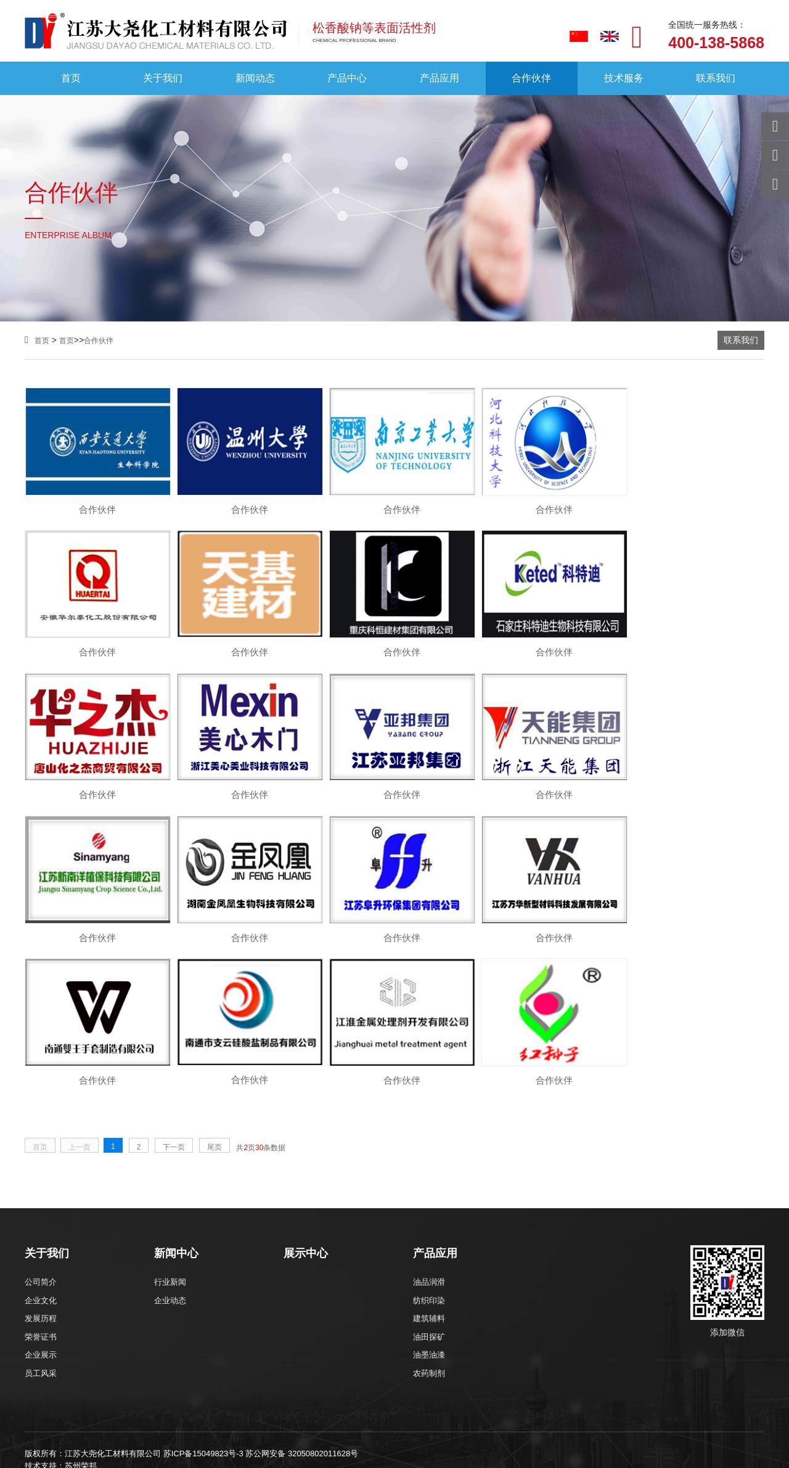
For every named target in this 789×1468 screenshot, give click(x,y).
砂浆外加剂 (193, 1326)
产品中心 (347, 78)
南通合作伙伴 (691, 1421)
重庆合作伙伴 (156, 1421)
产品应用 (439, 78)
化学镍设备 (504, 1377)
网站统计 (17, 1461)
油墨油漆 (429, 1203)
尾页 (214, 996)
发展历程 (41, 1167)
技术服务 (624, 78)
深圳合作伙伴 (254, 1434)
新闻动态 (255, 78)
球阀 (391, 1377)
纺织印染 (429, 1149)
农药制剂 (429, 1222)
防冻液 (228, 1326)
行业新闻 (170, 1130)
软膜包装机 (636, 1377)
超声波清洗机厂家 (333, 1377)
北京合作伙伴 (90, 1421)
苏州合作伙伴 (625, 1421)
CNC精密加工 (259, 1377)
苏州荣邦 (81, 1314)
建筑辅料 (429, 1167)
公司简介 (41, 1130)
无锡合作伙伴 (427, 1421)
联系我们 (715, 78)
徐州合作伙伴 (493, 1421)
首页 (71, 78)
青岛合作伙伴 (56, 1434)
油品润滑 (429, 1130)
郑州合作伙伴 (188, 1434)
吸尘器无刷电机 (571, 1377)
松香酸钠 (155, 1326)
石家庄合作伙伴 (292, 1421)
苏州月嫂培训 (442, 1377)
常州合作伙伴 (559, 1421)
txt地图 (458, 1326)
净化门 (79, 1377)
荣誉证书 (41, 1185)
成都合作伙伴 (320, 1434)
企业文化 (41, 1149)
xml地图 (402, 1326)
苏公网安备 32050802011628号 (301, 1302)
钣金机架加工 (193, 1377)
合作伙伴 (531, 78)
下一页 (174, 996)
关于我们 (162, 78)
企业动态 (170, 1149)
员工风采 (41, 1222)
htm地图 (431, 1326)
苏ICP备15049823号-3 (203, 1302)
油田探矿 (429, 1185)
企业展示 (41, 1203)
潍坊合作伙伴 (122, 1434)
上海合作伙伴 (222, 1421)
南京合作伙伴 (362, 1421)
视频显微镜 (130, 1377)
